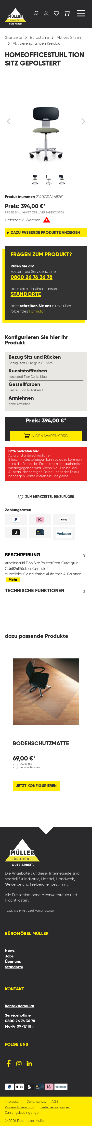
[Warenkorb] (67, 14)
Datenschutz (36, 1101)
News (9, 951)
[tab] (46, 567)
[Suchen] (36, 14)
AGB (55, 1101)
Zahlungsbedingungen (22, 1113)
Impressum (13, 1101)
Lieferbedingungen (55, 1107)
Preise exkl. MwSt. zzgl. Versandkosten (34, 212)
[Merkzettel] (56, 14)
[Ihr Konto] (46, 14)
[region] (46, 134)
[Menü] (81, 15)
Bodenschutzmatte (41, 743)
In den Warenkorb (46, 435)
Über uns (13, 962)
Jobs (9, 956)
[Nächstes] (83, 121)
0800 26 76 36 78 (32, 277)
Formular (36, 312)
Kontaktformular (19, 1006)
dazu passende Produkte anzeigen (45, 233)
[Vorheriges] (8, 121)
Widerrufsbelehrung (20, 1107)
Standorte (26, 294)
